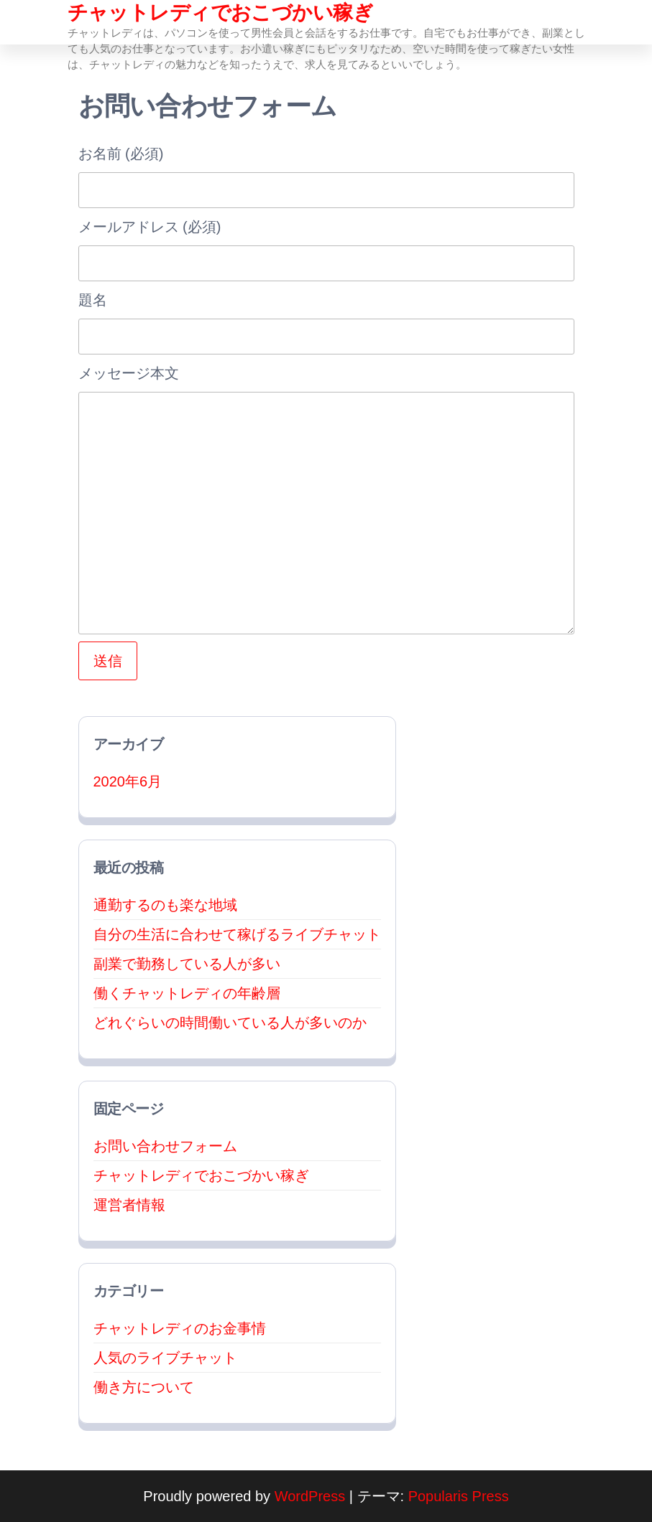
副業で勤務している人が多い (186, 964)
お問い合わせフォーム (165, 1146)
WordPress (310, 1496)
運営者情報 (129, 1205)
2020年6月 (127, 781)
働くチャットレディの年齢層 (186, 993)
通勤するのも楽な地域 (165, 905)
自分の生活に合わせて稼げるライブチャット (237, 934)
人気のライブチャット (165, 1358)
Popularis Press (458, 1496)
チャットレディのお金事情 (179, 1328)
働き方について (143, 1387)
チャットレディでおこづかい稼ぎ (221, 12)
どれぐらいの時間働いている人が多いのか (230, 1022)
